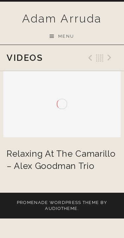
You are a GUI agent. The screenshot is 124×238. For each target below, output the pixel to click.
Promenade (32, 202)
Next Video (110, 58)
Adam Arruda (62, 18)
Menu (66, 36)
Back (100, 58)
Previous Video (89, 58)
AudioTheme (61, 208)
